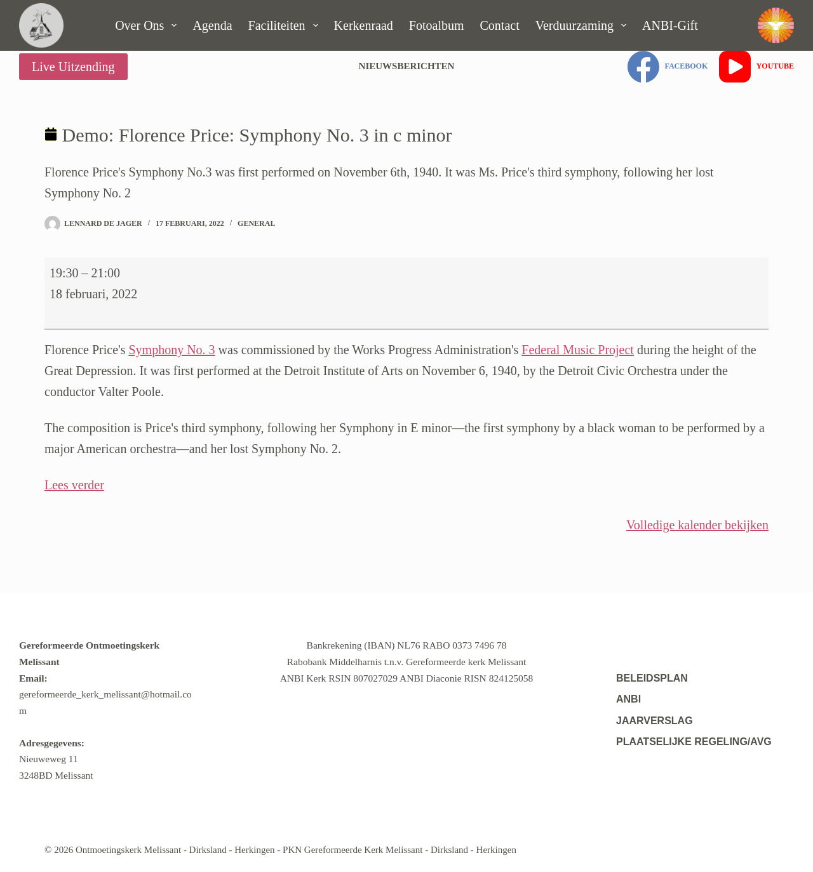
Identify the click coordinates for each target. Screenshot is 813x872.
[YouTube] (756, 67)
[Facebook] (668, 67)
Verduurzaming (583, 25)
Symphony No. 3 (171, 350)
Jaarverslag (654, 720)
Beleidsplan (652, 678)
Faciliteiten (285, 25)
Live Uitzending (73, 67)
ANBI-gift (670, 25)
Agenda (212, 25)
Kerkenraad (363, 25)
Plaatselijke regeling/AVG (694, 741)
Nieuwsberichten (407, 66)
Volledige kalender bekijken (697, 525)
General (256, 223)
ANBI (628, 699)
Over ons (148, 25)
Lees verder (74, 485)
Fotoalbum (436, 25)
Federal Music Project (577, 350)
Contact (500, 25)
